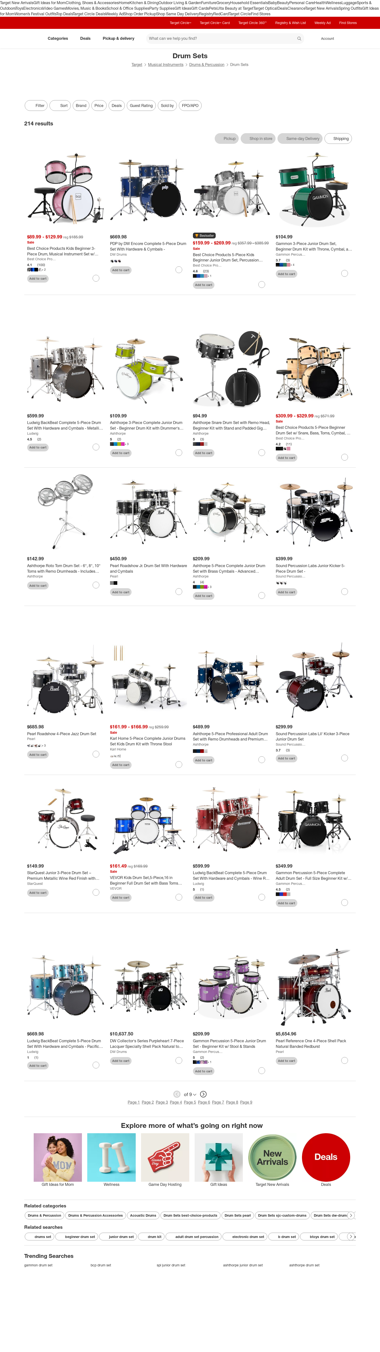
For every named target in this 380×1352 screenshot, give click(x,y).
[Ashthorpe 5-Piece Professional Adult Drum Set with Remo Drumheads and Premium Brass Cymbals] (231, 736)
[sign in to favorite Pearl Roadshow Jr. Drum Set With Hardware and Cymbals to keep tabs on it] (178, 591)
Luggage (349, 2)
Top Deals (64, 13)
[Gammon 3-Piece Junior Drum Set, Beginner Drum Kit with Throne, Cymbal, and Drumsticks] (314, 246)
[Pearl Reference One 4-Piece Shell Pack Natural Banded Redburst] (314, 1043)
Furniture (208, 2)
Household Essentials (249, 2)
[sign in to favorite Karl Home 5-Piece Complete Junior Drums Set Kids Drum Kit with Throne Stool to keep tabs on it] (178, 764)
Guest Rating (141, 105)
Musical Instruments (165, 64)
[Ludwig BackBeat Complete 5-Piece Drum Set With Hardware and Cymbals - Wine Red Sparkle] (231, 875)
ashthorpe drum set (304, 1265)
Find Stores (260, 13)
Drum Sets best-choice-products (190, 1215)
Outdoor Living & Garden (179, 2)
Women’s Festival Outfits (35, 13)
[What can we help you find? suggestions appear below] (225, 38)
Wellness (333, 2)
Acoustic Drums (143, 1215)
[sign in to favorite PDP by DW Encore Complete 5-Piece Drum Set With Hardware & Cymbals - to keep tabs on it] (178, 269)
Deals (282, 8)
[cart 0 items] (349, 38)
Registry (206, 13)
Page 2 (148, 1102)
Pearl (114, 576)
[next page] (203, 1094)
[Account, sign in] (325, 38)
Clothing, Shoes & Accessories (92, 2)
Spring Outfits (350, 8)
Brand (81, 105)
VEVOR (116, 888)
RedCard (221, 13)
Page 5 (190, 1102)
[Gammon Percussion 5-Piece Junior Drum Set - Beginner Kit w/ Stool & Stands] (231, 1043)
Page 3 (162, 1102)
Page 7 (218, 1102)
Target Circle (240, 13)
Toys (19, 8)
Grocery (223, 2)
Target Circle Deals (89, 13)
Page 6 (204, 1102)
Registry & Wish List (290, 23)
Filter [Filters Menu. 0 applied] (36, 105)
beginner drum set (76, 1236)
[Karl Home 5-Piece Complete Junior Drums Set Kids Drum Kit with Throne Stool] (148, 741)
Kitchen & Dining (143, 2)
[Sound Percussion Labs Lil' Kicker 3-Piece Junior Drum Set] (314, 736)
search (299, 38)
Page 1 (134, 1102)
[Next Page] (351, 1215)
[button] (204, 236)
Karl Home (118, 749)
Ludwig (32, 433)
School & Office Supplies (127, 8)
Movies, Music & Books (86, 8)
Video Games (54, 8)
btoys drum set (319, 1236)
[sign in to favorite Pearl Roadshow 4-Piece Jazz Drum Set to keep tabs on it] (96, 754)
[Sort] (60, 105)
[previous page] (177, 1094)
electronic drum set (245, 1236)
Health (320, 2)
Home (124, 2)
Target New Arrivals (16, 2)
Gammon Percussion (291, 254)
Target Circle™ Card (215, 23)
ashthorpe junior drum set (243, 1265)
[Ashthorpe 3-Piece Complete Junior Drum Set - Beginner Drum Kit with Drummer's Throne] (148, 425)
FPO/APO (190, 105)
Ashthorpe (118, 433)
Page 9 (246, 1102)
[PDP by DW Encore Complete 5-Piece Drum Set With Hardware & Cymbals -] (148, 246)
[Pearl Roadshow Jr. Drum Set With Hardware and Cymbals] (148, 568)
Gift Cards (200, 8)
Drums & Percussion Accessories (95, 1215)
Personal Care (301, 2)
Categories (60, 38)
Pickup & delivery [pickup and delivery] (120, 38)
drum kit (151, 1236)
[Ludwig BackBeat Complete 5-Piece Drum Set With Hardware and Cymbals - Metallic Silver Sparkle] (65, 425)
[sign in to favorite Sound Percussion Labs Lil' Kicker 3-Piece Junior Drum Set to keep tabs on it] (344, 758)
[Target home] (31, 38)
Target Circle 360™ (252, 23)
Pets (213, 8)
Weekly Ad (114, 13)
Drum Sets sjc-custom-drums (282, 1215)
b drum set (283, 1236)
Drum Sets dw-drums (331, 1215)
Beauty (283, 2)
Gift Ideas (182, 8)
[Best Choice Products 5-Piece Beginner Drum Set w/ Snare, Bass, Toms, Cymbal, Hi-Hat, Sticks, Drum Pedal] (314, 430)
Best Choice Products (42, 259)
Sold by (167, 105)
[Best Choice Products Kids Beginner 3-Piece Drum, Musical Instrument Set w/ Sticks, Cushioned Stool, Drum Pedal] (65, 251)
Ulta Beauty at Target (235, 8)
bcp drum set (101, 1265)
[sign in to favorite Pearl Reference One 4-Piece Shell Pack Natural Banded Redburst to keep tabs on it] (344, 1060)
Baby (272, 2)
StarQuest (35, 883)
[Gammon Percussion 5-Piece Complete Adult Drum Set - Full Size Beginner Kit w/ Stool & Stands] (314, 875)
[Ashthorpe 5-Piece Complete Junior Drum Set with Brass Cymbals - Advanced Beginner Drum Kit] (231, 568)
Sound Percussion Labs (291, 576)
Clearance (296, 8)
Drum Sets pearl (238, 1215)
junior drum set (118, 1236)
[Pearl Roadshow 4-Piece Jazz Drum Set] (65, 734)
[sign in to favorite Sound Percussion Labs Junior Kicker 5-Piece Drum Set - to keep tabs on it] (344, 591)
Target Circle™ (180, 23)
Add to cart (38, 278)
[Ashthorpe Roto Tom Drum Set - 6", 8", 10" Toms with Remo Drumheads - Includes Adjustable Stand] (65, 568)
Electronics (33, 8)
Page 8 (232, 1102)
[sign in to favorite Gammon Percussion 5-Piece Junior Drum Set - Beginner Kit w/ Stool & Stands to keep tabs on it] (261, 1070)
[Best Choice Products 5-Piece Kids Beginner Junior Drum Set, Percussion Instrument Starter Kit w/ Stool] (231, 257)
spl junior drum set (171, 1265)
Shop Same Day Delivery (177, 13)
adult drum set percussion (193, 1236)
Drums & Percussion (206, 64)
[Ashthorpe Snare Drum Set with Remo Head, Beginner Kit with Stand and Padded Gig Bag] (231, 425)
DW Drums (118, 254)
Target (137, 64)
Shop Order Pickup (140, 13)
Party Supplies (161, 8)
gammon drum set (38, 1265)
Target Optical (265, 8)
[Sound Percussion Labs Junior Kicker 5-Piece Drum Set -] (314, 568)
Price (99, 105)
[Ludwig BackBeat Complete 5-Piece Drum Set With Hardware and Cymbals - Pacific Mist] (65, 1043)
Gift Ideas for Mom (49, 2)
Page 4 (176, 1102)
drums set (39, 1236)
